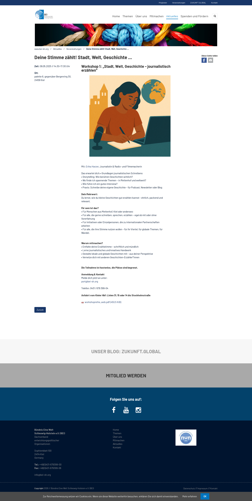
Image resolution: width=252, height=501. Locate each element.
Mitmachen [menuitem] (157, 16)
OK (204, 496)
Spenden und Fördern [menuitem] (194, 16)
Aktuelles (57, 49)
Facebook (204, 60)
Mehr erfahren (189, 496)
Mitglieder (163, 2)
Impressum (203, 488)
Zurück (40, 309)
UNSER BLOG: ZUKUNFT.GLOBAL (126, 351)
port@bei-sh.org (89, 281)
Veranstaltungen (178, 2)
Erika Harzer (92, 166)
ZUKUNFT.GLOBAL (198, 2)
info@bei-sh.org (42, 474)
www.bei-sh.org (41, 49)
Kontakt (214, 2)
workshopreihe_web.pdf (103, 302)
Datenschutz (189, 488)
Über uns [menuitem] (141, 16)
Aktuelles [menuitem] (172, 16)
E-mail (210, 60)
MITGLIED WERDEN (126, 375)
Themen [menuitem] (127, 16)
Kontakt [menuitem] (117, 447)
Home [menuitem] (116, 16)
